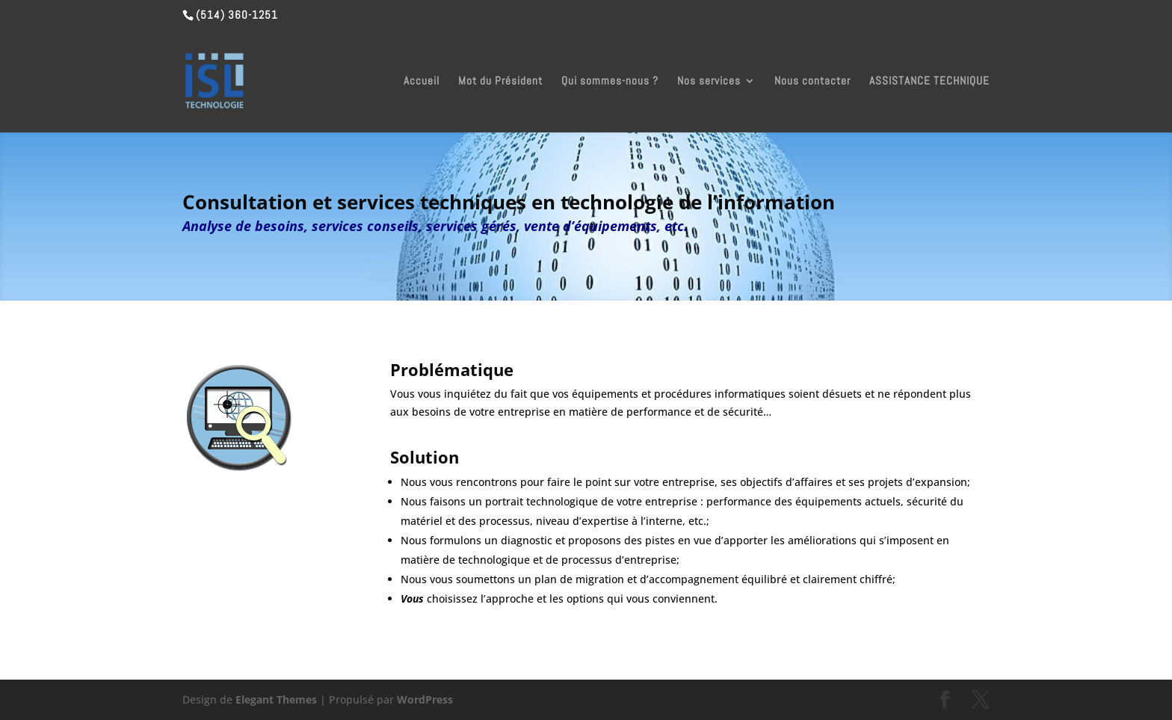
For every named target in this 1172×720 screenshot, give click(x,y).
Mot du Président (500, 81)
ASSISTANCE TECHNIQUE (929, 81)
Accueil (422, 81)
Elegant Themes (276, 699)
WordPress (425, 699)
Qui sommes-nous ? (610, 81)
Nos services (709, 81)
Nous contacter (812, 81)
